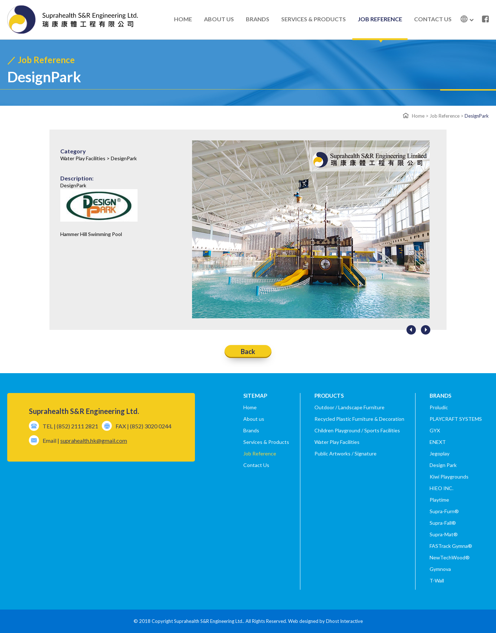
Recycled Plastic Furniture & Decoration (359, 419)
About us (253, 419)
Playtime (439, 500)
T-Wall (437, 580)
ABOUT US (219, 19)
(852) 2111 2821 (77, 426)
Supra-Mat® (444, 534)
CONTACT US (433, 19)
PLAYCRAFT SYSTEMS (456, 419)
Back (248, 351)
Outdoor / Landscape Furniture (349, 407)
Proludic (439, 407)
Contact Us (256, 465)
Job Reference (445, 116)
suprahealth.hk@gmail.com (93, 440)
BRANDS (257, 19)
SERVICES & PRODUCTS (313, 19)
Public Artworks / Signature (345, 453)
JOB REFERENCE (380, 19)
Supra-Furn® (444, 511)
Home (418, 116)
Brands (251, 430)
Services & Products (266, 442)
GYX (435, 430)
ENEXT (438, 442)
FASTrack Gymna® (451, 546)
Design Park (443, 465)
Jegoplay (439, 453)
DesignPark (477, 116)
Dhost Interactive (344, 621)
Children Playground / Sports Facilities (357, 430)
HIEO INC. (441, 488)
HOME (183, 19)
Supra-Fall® (443, 523)
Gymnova (440, 569)
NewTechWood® (450, 557)
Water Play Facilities (337, 442)
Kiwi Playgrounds (449, 476)
